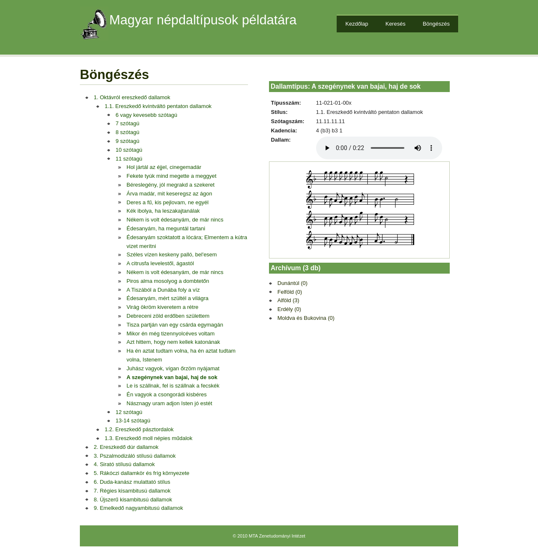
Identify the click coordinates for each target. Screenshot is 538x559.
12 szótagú (129, 412)
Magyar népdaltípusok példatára (203, 20)
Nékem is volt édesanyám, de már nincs (175, 219)
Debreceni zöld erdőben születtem (168, 316)
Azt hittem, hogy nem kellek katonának (173, 342)
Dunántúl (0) (292, 283)
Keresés (395, 24)
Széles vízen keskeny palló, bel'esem (172, 254)
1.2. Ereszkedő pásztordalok (139, 429)
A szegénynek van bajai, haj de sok (172, 377)
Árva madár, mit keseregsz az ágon (169, 193)
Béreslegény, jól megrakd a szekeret (170, 185)
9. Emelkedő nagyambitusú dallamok (138, 508)
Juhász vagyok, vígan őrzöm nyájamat (173, 368)
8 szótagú (127, 132)
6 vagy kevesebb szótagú (146, 115)
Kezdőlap (356, 24)
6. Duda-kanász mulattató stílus (132, 482)
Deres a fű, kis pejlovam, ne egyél (167, 202)
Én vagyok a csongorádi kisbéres (167, 394)
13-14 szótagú (133, 420)
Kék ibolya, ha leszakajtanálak (163, 211)
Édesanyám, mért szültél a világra (167, 298)
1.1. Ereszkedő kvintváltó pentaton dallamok (158, 106)
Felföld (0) (289, 292)
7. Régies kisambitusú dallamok (132, 491)
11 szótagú (129, 159)
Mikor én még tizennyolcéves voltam (171, 333)
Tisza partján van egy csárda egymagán (175, 325)
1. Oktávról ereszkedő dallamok (132, 97)
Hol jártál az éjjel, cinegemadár (164, 167)
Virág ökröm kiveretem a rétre (162, 307)
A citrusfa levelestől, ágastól (160, 263)
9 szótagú (127, 141)
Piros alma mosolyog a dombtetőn (168, 281)
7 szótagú (127, 123)
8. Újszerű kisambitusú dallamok (133, 499)
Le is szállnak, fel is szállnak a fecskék (173, 385)
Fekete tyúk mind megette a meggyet (171, 176)
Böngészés (436, 24)
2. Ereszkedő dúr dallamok (126, 447)
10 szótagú (129, 150)
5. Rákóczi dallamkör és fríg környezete (142, 473)
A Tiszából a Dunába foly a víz (163, 290)
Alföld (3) (288, 300)
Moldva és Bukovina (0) (306, 318)
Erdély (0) (289, 309)
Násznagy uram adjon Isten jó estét (169, 403)
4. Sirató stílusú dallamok (124, 464)
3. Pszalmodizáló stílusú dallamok (135, 456)
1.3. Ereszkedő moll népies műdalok (149, 438)
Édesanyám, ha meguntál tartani (166, 228)
